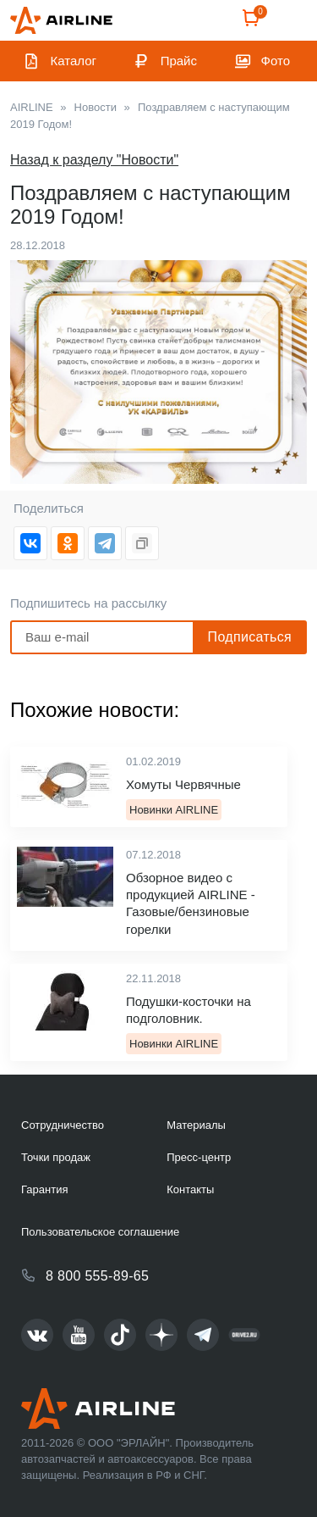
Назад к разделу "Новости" (94, 160)
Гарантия (44, 1189)
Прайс (179, 60)
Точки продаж (55, 1157)
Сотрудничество (62, 1125)
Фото (275, 60)
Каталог (74, 60)
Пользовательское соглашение (100, 1231)
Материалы (196, 1125)
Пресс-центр (199, 1157)
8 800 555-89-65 (97, 1276)
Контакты (190, 1189)
